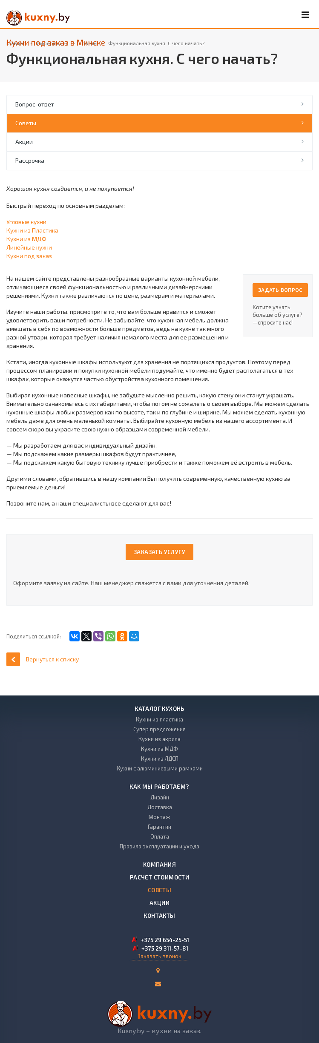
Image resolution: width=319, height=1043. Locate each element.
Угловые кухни (26, 221)
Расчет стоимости (159, 877)
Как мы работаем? (159, 786)
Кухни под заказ (29, 255)
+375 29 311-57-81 (164, 948)
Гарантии (159, 826)
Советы (25, 122)
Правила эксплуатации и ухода (159, 846)
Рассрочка (29, 160)
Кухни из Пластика (32, 230)
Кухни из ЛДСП (159, 758)
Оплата (159, 836)
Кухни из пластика (159, 719)
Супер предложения (159, 729)
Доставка (159, 807)
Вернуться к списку (42, 659)
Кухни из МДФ (26, 238)
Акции (24, 141)
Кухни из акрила (159, 739)
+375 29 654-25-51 (165, 940)
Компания (159, 864)
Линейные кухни (29, 247)
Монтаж (159, 816)
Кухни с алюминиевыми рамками (160, 768)
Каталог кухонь (159, 708)
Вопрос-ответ (34, 104)
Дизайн (159, 797)
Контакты (159, 915)
